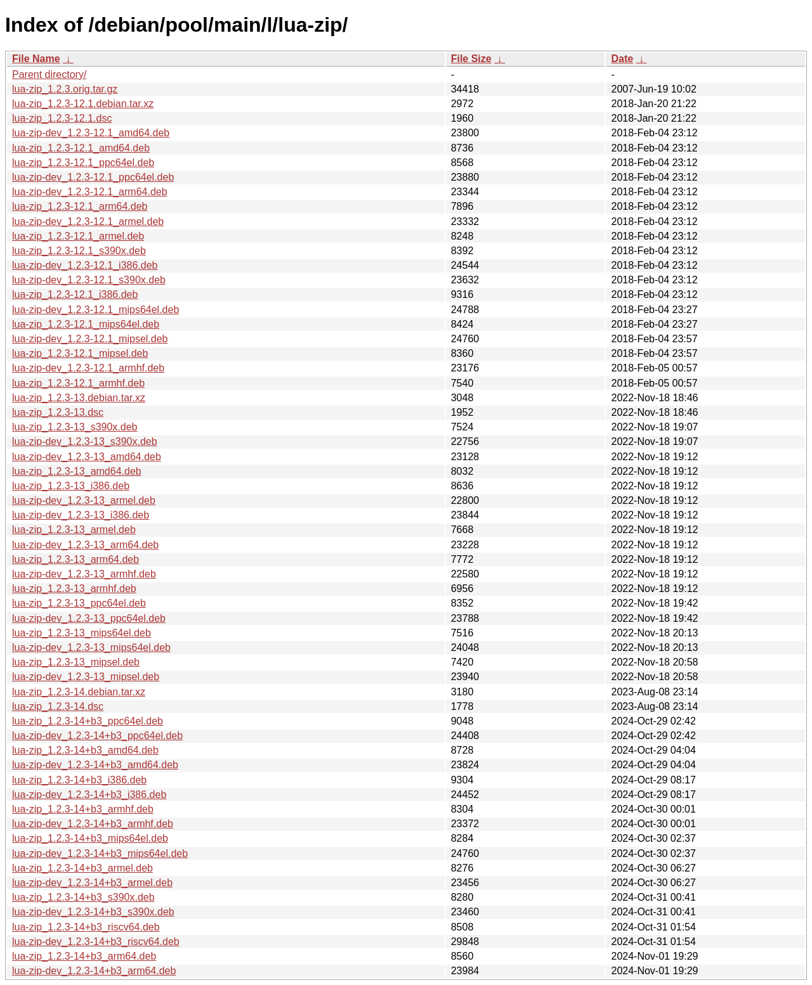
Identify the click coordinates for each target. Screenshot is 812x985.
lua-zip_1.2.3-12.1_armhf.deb (78, 383)
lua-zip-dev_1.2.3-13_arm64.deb (85, 544)
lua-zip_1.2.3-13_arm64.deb (75, 559)
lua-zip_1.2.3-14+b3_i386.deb (79, 780)
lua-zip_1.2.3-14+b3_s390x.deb (83, 897)
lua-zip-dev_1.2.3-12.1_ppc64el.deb (93, 177)
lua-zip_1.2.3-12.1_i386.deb (75, 294)
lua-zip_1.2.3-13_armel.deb (74, 529)
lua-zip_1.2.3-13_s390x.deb (74, 427)
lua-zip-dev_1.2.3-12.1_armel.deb (88, 221)
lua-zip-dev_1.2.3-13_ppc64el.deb (89, 618)
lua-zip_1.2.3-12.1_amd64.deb (81, 148)
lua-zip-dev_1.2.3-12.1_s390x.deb (89, 279)
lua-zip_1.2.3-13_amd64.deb (76, 471)
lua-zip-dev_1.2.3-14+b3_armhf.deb (92, 823)
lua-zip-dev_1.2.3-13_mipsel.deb (85, 676)
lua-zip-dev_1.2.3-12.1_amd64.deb (90, 132)
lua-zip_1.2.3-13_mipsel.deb (76, 662)
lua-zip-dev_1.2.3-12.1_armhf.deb (88, 368)
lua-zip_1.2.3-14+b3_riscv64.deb (86, 927)
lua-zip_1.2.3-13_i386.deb (70, 485)
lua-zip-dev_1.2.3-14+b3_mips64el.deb (100, 853)
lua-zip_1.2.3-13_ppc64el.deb (79, 603)
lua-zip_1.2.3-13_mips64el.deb (81, 633)
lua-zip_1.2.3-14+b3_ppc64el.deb (87, 721)
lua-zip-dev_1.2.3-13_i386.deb (80, 515)
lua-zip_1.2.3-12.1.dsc (62, 118)
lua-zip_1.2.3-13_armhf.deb (74, 588)
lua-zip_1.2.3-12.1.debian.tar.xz (83, 103)
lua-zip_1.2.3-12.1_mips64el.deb (85, 324)
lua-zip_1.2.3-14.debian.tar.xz (78, 691)
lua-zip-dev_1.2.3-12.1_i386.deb (85, 265)
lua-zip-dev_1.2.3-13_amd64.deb (86, 456)
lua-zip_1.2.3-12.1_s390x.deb (79, 250)
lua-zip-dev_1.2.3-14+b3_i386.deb (89, 794)
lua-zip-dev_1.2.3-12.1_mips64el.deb (95, 309)
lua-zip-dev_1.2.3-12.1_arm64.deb (89, 191)
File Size (471, 58)
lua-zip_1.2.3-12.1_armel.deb (78, 236)
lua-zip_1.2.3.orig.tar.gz (64, 89)
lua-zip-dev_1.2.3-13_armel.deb (83, 500)
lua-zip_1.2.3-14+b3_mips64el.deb (90, 838)
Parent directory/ (49, 74)
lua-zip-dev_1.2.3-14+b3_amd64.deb (95, 764)
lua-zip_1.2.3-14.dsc (57, 706)
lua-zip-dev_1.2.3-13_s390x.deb (84, 441)
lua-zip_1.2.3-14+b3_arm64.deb (84, 956)
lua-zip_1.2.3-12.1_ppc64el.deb (83, 162)
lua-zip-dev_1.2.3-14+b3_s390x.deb (93, 911)
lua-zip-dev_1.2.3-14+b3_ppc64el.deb (97, 735)
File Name (36, 58)
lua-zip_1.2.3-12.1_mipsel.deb (80, 353)
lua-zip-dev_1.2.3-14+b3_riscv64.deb (96, 941)
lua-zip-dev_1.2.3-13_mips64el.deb (91, 647)
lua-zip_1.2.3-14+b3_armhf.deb (83, 809)
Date (622, 58)
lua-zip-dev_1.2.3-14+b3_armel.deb (92, 882)
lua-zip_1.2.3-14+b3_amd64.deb (85, 750)
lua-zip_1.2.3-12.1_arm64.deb (79, 206)
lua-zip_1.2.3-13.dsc (57, 412)
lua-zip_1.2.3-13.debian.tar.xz (78, 397)
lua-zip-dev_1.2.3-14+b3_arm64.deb (94, 970)
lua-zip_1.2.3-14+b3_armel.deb (82, 868)
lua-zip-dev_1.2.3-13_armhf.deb (84, 574)
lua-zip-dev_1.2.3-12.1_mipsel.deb (89, 338)
